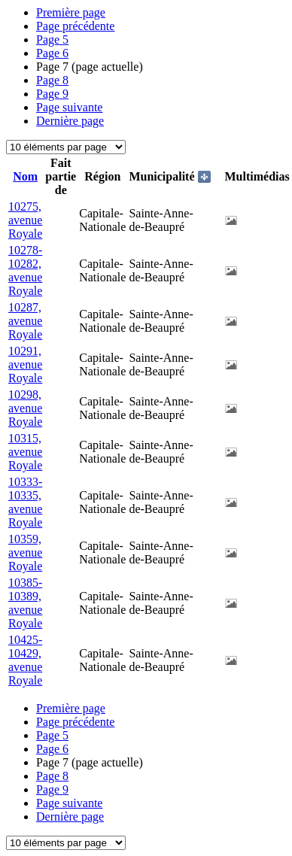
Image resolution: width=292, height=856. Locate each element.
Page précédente (75, 26)
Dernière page (70, 120)
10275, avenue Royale (25, 220)
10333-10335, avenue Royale (25, 502)
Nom (25, 176)
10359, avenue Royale (25, 552)
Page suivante (69, 107)
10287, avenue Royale (25, 321)
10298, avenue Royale (25, 408)
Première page (70, 12)
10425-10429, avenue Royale (25, 660)
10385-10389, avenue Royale (25, 603)
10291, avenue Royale (25, 364)
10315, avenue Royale (25, 452)
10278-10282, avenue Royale (25, 270)
